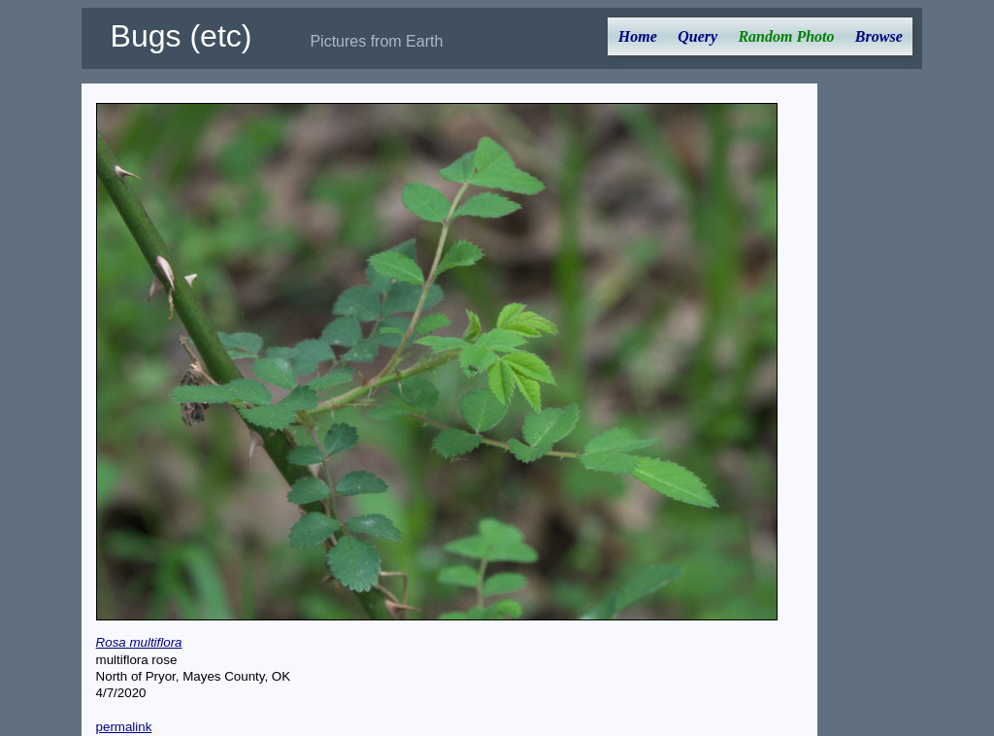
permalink (124, 726)
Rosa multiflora (139, 642)
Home (637, 36)
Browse (879, 36)
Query (697, 36)
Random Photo (786, 36)
